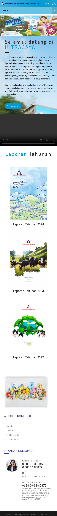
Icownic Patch (11, 439)
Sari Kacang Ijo (12, 435)
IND (47, 4)
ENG (54, 4)
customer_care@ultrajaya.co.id (35, 476)
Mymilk (8, 426)
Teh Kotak (9, 430)
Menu (29, 10)
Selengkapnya (13, 106)
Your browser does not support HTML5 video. (28, 130)
